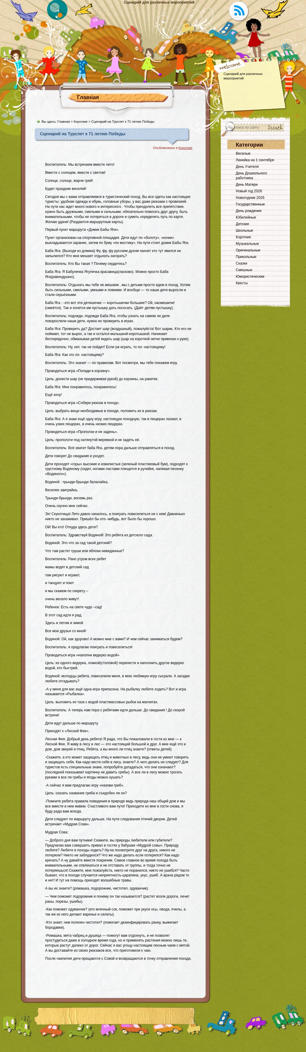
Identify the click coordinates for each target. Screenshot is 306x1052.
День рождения (248, 211)
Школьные (244, 230)
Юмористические (250, 276)
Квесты (242, 283)
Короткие (81, 121)
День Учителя (247, 167)
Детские (242, 224)
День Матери (247, 184)
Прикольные (246, 257)
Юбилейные (246, 217)
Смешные (244, 270)
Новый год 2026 (249, 191)
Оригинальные (248, 250)
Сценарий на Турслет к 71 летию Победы (82, 133)
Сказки (241, 263)
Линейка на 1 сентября (255, 160)
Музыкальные (247, 244)
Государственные (250, 204)
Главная (88, 97)
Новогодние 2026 (250, 198)
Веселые (243, 153)
